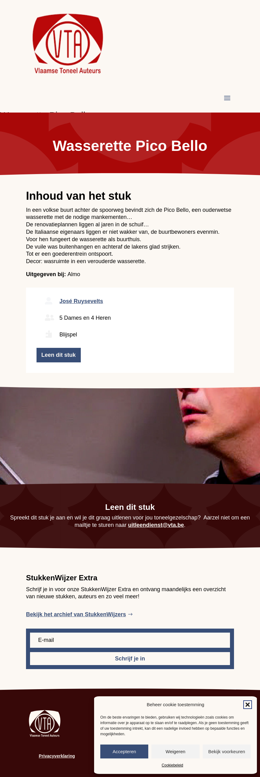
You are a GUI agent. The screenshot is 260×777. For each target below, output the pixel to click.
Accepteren (124, 751)
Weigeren (175, 751)
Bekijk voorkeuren (226, 751)
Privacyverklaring (57, 756)
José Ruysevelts (81, 301)
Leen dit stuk (58, 355)
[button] (248, 705)
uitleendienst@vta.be (156, 525)
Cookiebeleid (172, 765)
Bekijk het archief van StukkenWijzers (76, 614)
